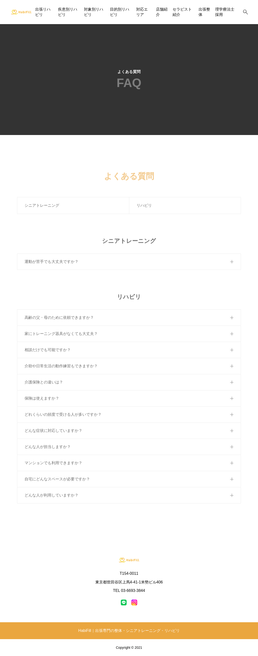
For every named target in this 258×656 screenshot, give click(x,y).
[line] (124, 602)
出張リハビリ (43, 12)
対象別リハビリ (93, 12)
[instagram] (134, 602)
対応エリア (142, 12)
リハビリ (144, 207)
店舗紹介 (162, 12)
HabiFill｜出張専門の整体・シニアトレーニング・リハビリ (129, 631)
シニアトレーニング (42, 207)
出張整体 (204, 12)
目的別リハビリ (119, 12)
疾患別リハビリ (67, 12)
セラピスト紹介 (182, 12)
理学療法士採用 (224, 12)
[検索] (245, 12)
